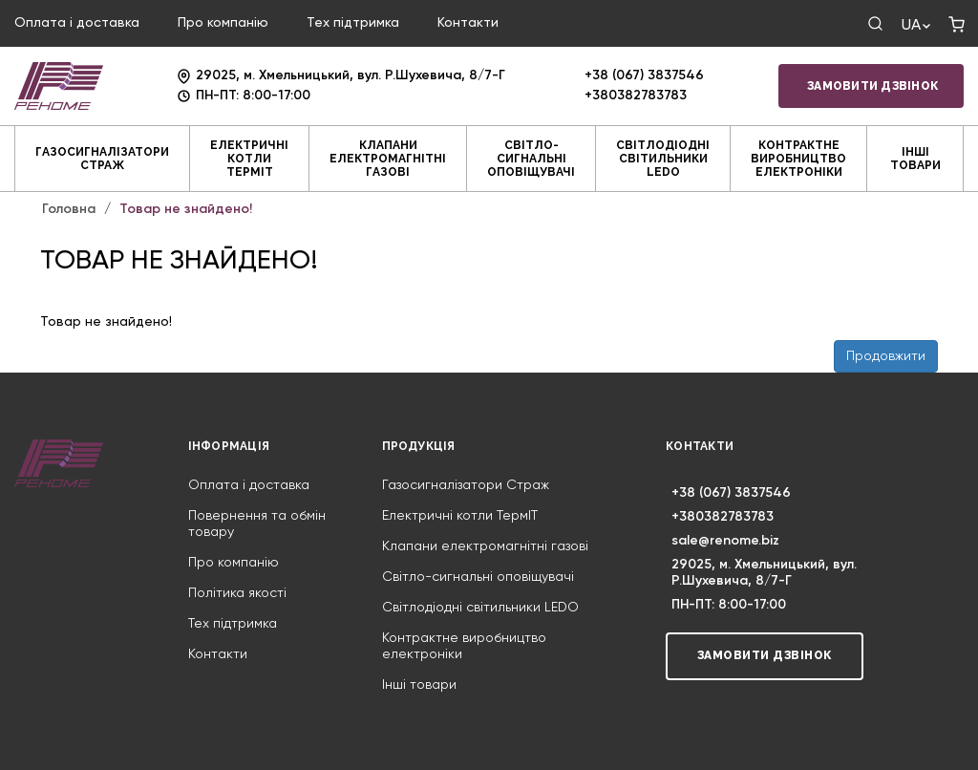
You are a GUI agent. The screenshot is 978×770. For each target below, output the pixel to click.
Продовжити (885, 356)
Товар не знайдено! (185, 209)
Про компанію (223, 23)
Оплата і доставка (76, 23)
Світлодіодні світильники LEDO (663, 159)
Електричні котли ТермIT (249, 159)
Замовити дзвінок (873, 86)
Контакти (468, 23)
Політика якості (237, 593)
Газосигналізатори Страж (102, 158)
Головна (69, 209)
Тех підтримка (353, 23)
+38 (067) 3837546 (644, 75)
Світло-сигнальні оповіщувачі (531, 159)
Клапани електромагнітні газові (388, 159)
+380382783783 (636, 95)
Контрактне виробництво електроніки (798, 159)
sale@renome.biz (725, 540)
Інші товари (915, 158)
